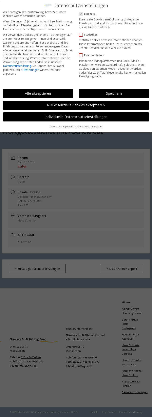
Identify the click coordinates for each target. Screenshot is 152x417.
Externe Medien (93, 54)
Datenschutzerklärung (17, 64)
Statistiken (90, 33)
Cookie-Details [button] (57, 125)
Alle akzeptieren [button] (38, 92)
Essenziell (89, 12)
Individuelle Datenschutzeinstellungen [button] (76, 115)
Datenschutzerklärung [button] (77, 125)
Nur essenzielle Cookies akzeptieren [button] (76, 103)
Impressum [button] (96, 125)
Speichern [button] (114, 92)
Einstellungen (30, 68)
